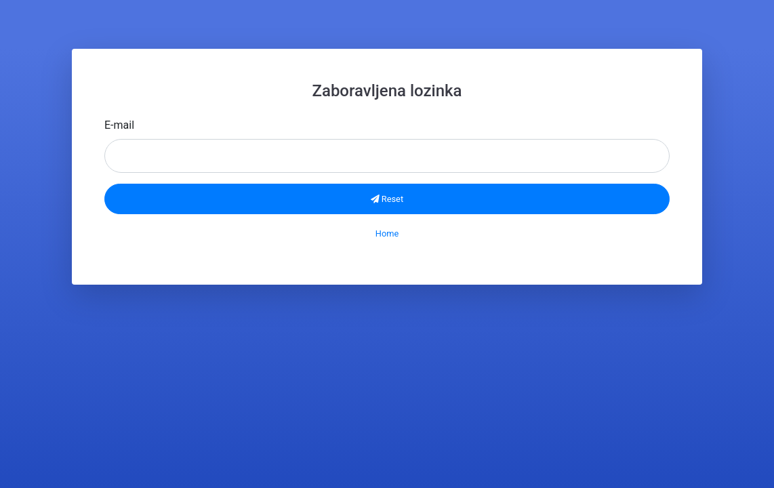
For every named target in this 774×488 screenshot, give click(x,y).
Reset (387, 199)
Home (387, 233)
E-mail (119, 125)
